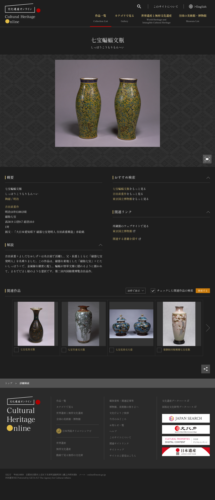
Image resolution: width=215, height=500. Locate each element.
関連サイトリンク (119, 443)
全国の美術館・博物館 (192, 19)
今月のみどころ (117, 419)
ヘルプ (113, 431)
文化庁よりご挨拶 (119, 413)
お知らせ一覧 (116, 425)
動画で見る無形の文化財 (69, 455)
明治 (16, 199)
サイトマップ (116, 449)
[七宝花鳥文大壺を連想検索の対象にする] (111, 350)
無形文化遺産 (63, 449)
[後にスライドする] (206, 328)
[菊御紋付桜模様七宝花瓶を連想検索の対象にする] (159, 350)
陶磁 (8, 199)
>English (197, 6)
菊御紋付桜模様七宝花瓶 (176, 349)
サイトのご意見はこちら (122, 455)
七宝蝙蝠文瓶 (121, 189)
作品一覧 (100, 19)
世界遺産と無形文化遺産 (156, 19)
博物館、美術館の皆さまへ (124, 407)
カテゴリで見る (124, 19)
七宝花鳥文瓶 (27, 349)
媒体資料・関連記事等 (121, 400)
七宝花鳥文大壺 (124, 349)
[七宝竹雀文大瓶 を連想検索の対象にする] (64, 350)
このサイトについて (165, 6)
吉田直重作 (12, 207)
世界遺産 (61, 443)
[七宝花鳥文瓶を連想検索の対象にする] (16, 350)
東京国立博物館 (122, 199)
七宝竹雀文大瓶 (76, 349)
